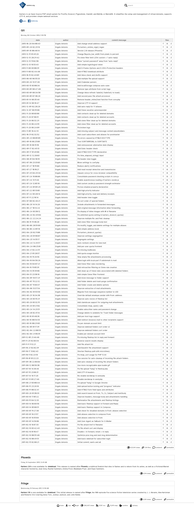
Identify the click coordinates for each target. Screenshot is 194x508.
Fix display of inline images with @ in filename (96, 211)
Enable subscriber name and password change (97, 309)
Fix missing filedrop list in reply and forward (95, 337)
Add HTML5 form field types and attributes (95, 390)
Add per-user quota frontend (89, 246)
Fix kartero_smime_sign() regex (90, 47)
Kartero (22, 14)
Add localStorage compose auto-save (93, 85)
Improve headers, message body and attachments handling (102, 397)
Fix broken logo (83, 127)
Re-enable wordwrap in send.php (91, 376)
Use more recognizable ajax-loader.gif (93, 365)
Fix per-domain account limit (89, 323)
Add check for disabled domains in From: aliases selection (102, 411)
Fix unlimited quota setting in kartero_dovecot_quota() (100, 215)
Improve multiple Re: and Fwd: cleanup (93, 218)
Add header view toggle (87, 197)
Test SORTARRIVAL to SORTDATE (92, 141)
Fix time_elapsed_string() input (90, 155)
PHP (44, 14)
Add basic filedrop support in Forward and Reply (97, 404)
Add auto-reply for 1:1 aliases (89, 106)
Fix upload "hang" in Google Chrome (92, 383)
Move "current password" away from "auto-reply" (97, 61)
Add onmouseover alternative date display (95, 145)
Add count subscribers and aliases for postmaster (98, 134)
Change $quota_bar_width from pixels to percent (98, 54)
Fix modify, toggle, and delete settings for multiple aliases (101, 225)
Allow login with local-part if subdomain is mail (97, 260)
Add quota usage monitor (88, 253)
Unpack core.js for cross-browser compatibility (97, 173)
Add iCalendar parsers (86, 82)
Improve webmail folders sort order (92, 330)
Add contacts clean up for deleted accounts (95, 117)
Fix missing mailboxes (86, 250)
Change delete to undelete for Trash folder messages (100, 313)
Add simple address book (88, 229)
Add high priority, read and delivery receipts (96, 194)
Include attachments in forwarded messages (96, 204)
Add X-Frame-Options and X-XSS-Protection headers (100, 68)
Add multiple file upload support (90, 78)
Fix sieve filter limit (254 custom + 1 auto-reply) (97, 57)
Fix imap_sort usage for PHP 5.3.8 (91, 355)
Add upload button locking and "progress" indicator (99, 386)
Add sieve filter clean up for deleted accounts (96, 124)
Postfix (64, 14)
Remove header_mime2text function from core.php (98, 99)
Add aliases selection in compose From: (94, 414)
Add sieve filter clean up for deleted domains (96, 120)
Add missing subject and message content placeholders (101, 131)
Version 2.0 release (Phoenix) (89, 50)
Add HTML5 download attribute (90, 71)
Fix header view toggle (86, 159)
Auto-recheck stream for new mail (91, 243)
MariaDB (109, 14)
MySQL (100, 14)
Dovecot (71, 14)
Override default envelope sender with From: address (99, 295)
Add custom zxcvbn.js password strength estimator (98, 183)
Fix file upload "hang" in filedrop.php (92, 369)
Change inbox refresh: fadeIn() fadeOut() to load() (98, 92)
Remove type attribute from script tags (93, 89)
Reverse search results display (90, 341)
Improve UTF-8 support (87, 103)
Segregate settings (85, 239)
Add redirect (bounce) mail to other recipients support (100, 320)
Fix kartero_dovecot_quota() (89, 232)
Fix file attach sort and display (90, 428)
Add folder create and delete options (93, 285)
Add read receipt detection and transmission (96, 169)
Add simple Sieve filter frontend (90, 274)
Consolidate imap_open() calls (90, 306)
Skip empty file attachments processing (94, 257)
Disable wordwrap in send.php (90, 379)
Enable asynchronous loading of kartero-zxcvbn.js (98, 180)
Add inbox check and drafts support (92, 75)
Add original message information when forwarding (98, 208)
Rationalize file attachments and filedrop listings (98, 400)
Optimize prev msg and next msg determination (97, 435)
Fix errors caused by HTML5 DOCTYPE (93, 138)
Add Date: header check (87, 148)
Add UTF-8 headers (85, 372)
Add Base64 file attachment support (92, 348)
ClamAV (89, 14)
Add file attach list (85, 344)
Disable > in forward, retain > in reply (93, 432)
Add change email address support (92, 43)
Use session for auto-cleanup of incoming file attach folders (102, 358)
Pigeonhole (80, 14)
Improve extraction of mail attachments (94, 288)
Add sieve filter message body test (92, 222)
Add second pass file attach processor (93, 96)
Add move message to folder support (93, 278)
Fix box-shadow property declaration (92, 187)
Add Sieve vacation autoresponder (92, 110)
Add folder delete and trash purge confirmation (97, 281)
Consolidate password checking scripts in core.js (98, 176)
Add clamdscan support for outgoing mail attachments (100, 302)
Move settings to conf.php (88, 162)
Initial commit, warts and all (89, 442)
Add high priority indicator (88, 190)
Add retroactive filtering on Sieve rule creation (97, 267)
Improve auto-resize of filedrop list (92, 299)
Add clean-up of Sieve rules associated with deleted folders (102, 271)
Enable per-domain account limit (91, 334)
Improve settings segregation (90, 236)
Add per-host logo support (88, 316)
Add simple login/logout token (90, 64)
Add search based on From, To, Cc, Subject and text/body (101, 393)
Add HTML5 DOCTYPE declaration (92, 152)
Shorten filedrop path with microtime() (93, 351)
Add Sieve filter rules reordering (91, 264)
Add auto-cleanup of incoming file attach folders (97, 362)
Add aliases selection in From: (90, 418)
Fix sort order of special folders (90, 201)
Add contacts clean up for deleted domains (95, 113)
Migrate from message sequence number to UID (97, 292)
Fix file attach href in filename (90, 425)
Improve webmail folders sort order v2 (93, 327)
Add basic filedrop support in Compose (94, 407)
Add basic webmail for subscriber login (93, 439)
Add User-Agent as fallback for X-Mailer (94, 421)
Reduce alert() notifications (89, 166)
